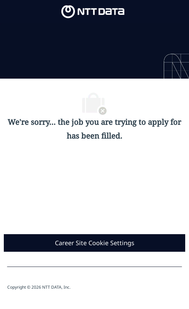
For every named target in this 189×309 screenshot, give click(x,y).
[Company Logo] (93, 11)
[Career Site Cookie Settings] (94, 243)
